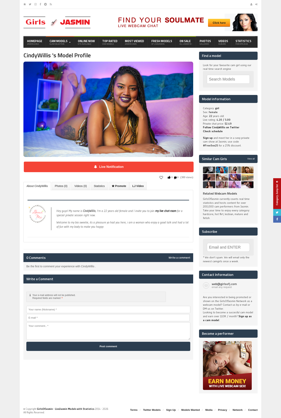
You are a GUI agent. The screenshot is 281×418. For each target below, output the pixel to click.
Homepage (34, 42)
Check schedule (213, 131)
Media (209, 409)
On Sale (186, 42)
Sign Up (171, 409)
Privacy (222, 409)
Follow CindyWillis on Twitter (221, 127)
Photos (205, 42)
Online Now (86, 42)
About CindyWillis (37, 186)
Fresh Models (161, 42)
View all (251, 159)
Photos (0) (61, 186)
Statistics (243, 42)
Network (238, 409)
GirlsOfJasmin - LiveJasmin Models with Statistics (65, 408)
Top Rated (109, 42)
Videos (223, 42)
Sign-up (208, 138)
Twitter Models (152, 409)
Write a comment (179, 257)
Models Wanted (190, 409)
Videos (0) (80, 186)
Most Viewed (134, 42)
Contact (253, 409)
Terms (134, 409)
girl (217, 108)
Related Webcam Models (220, 193)
